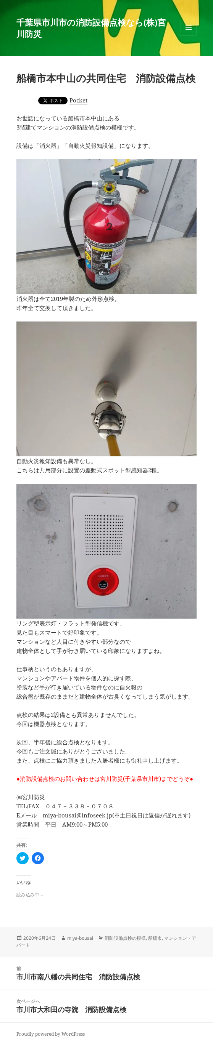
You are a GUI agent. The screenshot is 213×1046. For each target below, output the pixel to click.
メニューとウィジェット (188, 35)
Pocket (78, 100)
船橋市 (155, 938)
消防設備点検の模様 (125, 938)
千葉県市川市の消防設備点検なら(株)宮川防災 (91, 27)
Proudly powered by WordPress (50, 1034)
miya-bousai (80, 938)
